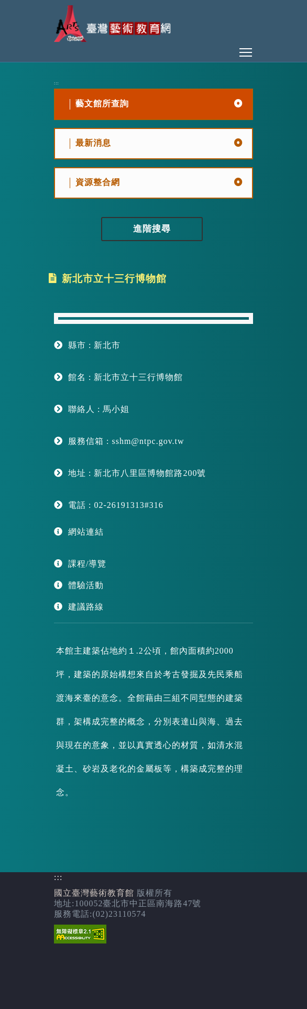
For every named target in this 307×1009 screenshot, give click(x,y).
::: (56, 83)
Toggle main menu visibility (246, 49)
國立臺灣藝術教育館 (94, 892)
